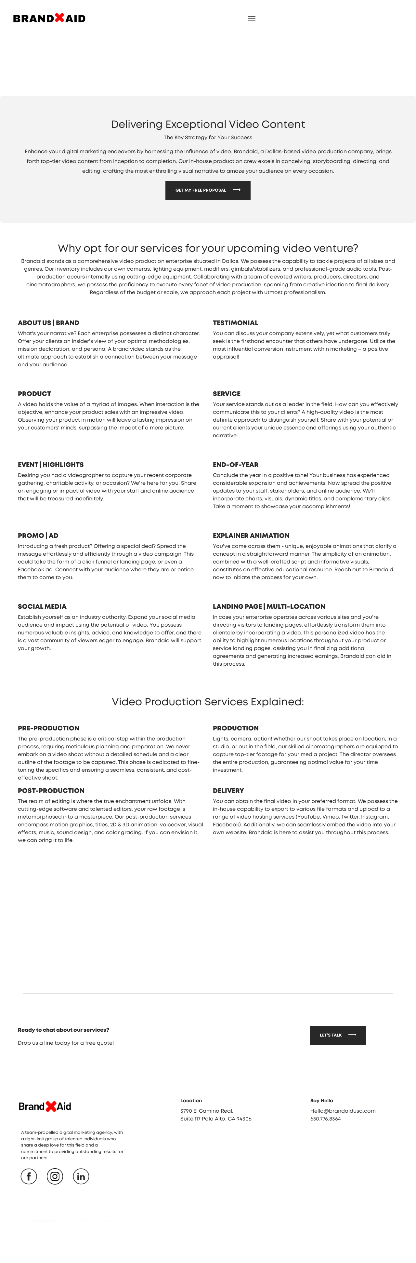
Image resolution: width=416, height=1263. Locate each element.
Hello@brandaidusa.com (343, 1141)
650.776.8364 (325, 1149)
